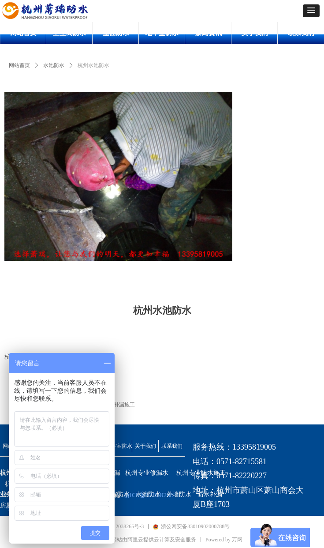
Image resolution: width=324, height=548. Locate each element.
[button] (311, 10)
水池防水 (53, 65)
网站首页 (19, 65)
